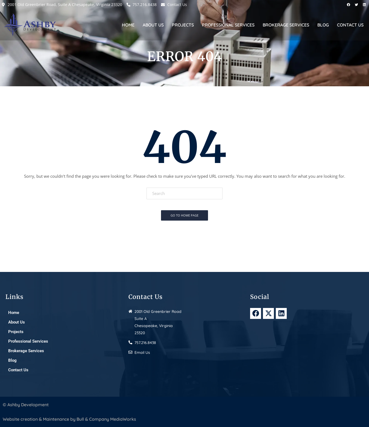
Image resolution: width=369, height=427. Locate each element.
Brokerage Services (286, 25)
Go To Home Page (184, 215)
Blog (323, 25)
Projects (183, 25)
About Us (153, 25)
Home (128, 25)
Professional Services (228, 25)
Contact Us (350, 25)
